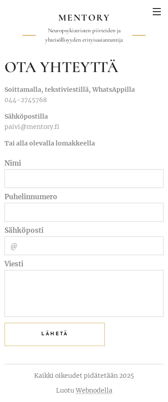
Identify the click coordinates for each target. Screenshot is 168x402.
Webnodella (94, 390)
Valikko (157, 11)
